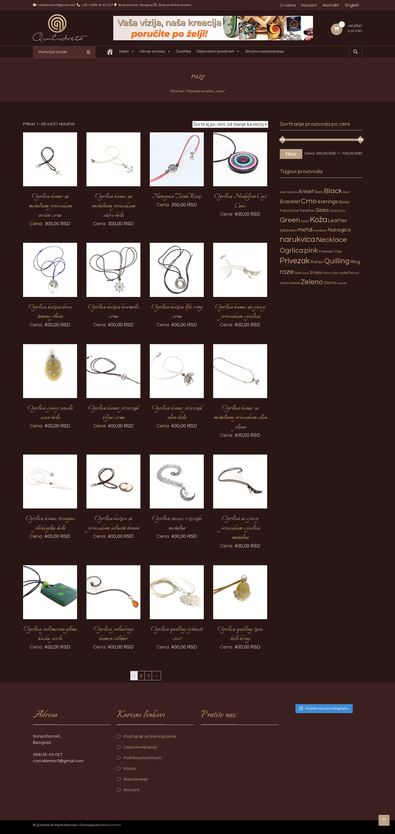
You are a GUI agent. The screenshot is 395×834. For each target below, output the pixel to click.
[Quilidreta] (110, 52)
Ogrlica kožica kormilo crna (113, 312)
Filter (291, 154)
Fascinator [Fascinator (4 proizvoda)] (289, 211)
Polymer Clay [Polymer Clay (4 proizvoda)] (330, 251)
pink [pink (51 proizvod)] (311, 250)
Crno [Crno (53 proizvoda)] (309, 201)
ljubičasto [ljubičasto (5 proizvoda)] (288, 230)
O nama (288, 5)
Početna (177, 91)
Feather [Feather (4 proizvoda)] (307, 211)
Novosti (309, 5)
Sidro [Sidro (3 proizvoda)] (298, 273)
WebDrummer (110, 825)
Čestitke (184, 51)
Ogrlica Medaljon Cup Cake (240, 201)
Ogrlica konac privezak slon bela (177, 413)
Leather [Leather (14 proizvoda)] (337, 220)
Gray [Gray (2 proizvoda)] (342, 210)
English (352, 5)
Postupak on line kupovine (150, 736)
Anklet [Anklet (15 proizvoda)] (306, 191)
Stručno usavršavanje (265, 51)
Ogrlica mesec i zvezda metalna (176, 523)
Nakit (127, 52)
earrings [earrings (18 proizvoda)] (327, 201)
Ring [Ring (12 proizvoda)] (355, 261)
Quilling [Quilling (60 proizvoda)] (336, 261)
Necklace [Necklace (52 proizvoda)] (331, 239)
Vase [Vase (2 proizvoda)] (334, 273)
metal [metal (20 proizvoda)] (305, 230)
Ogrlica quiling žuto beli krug (240, 634)
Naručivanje (136, 779)
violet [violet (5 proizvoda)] (344, 273)
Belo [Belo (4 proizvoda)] (319, 192)
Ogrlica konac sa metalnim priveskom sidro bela (113, 206)
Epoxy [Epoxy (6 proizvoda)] (344, 202)
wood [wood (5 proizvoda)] (295, 283)
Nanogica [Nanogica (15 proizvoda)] (339, 230)
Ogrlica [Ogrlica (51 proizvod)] (291, 250)
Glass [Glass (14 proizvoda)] (322, 210)
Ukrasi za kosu (155, 52)
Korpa (130, 768)
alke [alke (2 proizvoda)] (283, 192)
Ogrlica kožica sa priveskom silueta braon (113, 523)
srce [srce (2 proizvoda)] (306, 273)
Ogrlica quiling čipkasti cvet (177, 634)
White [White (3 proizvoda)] (284, 283)
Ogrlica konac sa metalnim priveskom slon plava (240, 417)
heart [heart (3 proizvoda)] (305, 221)
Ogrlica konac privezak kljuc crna (113, 413)
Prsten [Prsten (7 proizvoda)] (317, 262)
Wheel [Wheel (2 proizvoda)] (354, 273)
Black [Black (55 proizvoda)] (333, 191)
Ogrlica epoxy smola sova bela (50, 413)
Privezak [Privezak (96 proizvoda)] (295, 261)
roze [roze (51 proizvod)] (287, 271)
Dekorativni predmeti (219, 52)
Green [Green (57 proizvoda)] (290, 220)
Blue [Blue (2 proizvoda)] (346, 192)
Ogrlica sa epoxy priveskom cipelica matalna (240, 528)
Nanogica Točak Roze (176, 196)
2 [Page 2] (141, 675)
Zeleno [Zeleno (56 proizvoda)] (312, 281)
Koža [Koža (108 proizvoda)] (318, 220)
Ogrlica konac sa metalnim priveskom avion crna (50, 206)
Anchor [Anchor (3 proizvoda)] (292, 192)
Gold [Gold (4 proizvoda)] (334, 211)
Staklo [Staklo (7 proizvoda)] (316, 272)
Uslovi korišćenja (140, 747)
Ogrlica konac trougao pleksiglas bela (50, 523)
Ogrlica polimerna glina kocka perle (50, 634)
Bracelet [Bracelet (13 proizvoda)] (290, 201)
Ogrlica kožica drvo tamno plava (50, 312)
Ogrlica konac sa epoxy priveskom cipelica (240, 312)
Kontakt (331, 5)
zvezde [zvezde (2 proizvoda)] (342, 283)
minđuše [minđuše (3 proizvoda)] (320, 230)
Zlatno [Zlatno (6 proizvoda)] (330, 283)
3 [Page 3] (148, 675)
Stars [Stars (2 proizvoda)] (327, 273)
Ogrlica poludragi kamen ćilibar (113, 634)
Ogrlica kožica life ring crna (176, 312)
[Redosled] (230, 124)
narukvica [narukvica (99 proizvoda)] (297, 239)
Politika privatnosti (142, 758)
